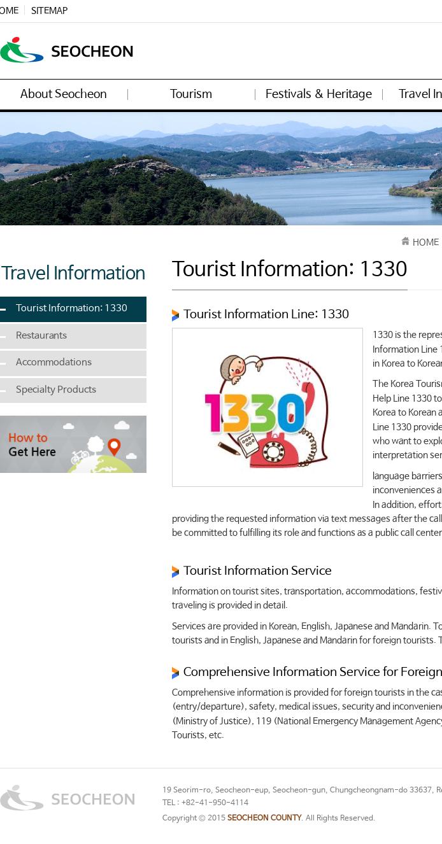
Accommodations (54, 363)
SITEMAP (49, 11)
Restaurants (41, 336)
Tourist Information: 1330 (71, 309)
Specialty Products (56, 390)
